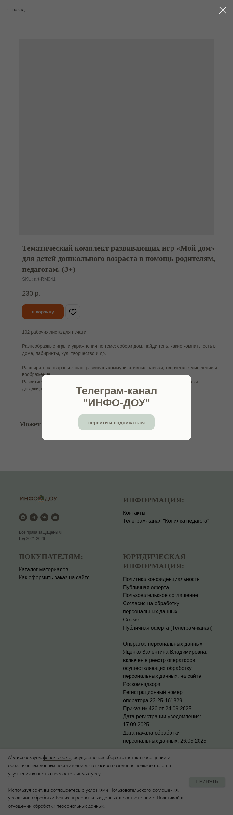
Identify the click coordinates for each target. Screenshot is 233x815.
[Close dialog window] (223, 10)
